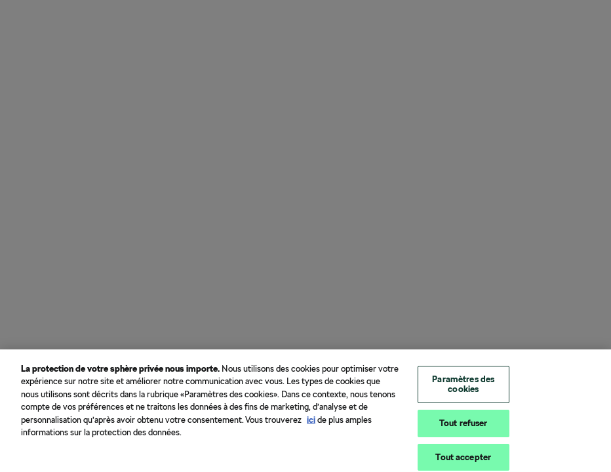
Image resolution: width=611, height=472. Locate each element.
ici (311, 422)
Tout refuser (463, 426)
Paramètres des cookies (463, 387)
